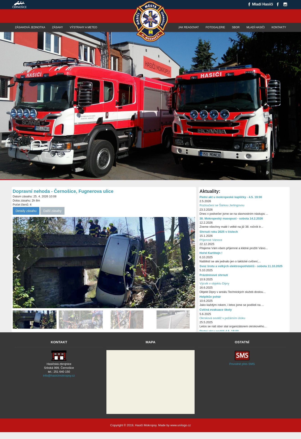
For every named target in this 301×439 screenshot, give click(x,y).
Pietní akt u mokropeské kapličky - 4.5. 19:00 (231, 197)
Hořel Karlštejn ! (211, 253)
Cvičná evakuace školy (216, 309)
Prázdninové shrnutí (214, 275)
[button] (190, 258)
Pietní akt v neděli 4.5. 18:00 (219, 331)
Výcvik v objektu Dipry (214, 283)
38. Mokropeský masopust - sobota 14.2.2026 (231, 218)
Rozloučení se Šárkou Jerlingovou (222, 205)
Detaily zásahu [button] (26, 211)
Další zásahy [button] (52, 211)
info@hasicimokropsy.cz (59, 375)
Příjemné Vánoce (211, 240)
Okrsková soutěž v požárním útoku (222, 318)
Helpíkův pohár (210, 296)
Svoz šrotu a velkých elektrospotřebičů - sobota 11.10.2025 (241, 266)
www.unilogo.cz (180, 425)
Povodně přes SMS (242, 364)
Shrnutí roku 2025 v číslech (219, 231)
